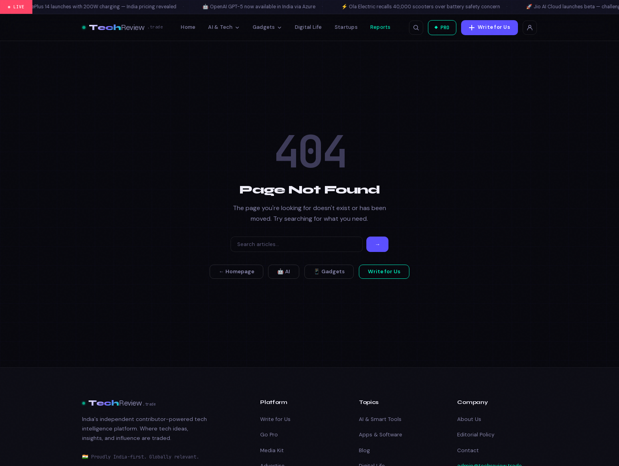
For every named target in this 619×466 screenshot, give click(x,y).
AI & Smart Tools (380, 419)
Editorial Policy (475, 434)
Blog (364, 450)
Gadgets (266, 27)
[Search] (297, 244)
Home (187, 27)
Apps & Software (380, 434)
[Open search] (413, 28)
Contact (468, 450)
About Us (469, 419)
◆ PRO (440, 27)
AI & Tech (222, 27)
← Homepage (236, 271)
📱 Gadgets (329, 271)
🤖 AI (283, 271)
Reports (379, 27)
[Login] (530, 28)
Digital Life (307, 27)
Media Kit (272, 450)
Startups (344, 27)
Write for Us (489, 27)
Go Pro (269, 434)
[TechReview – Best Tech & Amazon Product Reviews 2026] (122, 28)
